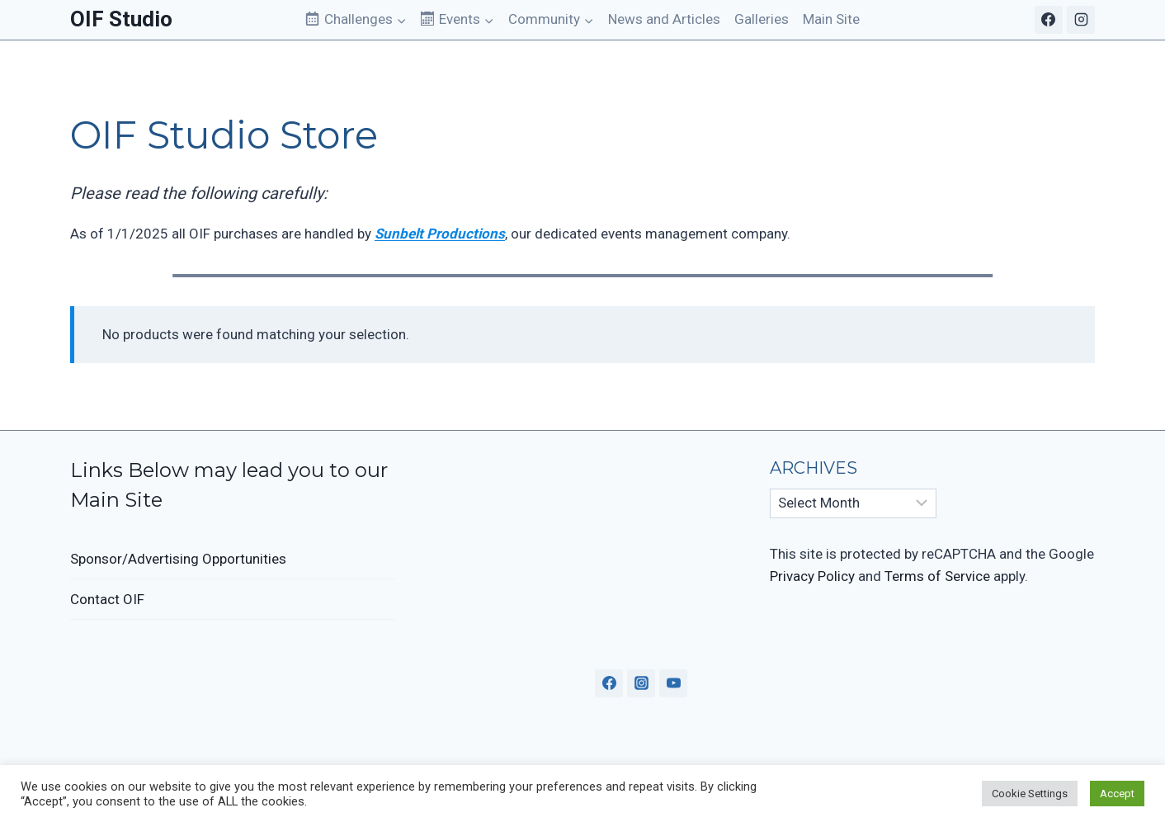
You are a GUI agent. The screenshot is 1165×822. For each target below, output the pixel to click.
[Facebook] (1049, 20)
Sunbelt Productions (440, 233)
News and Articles (664, 19)
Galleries (761, 19)
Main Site (831, 19)
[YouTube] (673, 683)
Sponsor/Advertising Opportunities (178, 558)
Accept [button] (1117, 793)
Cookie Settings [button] (1030, 793)
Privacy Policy (812, 576)
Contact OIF (107, 599)
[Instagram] (1081, 20)
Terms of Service (937, 576)
